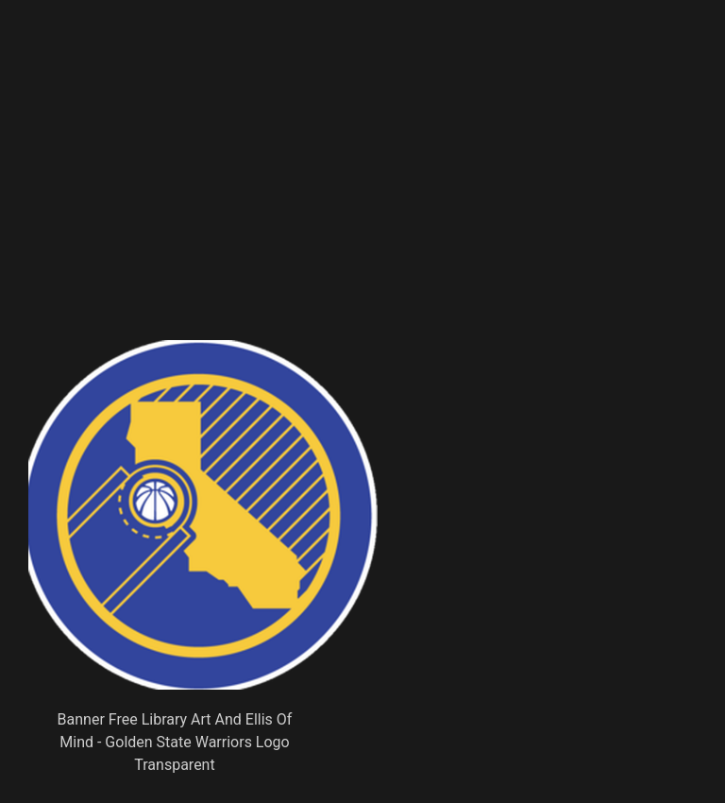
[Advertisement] (298, 203)
